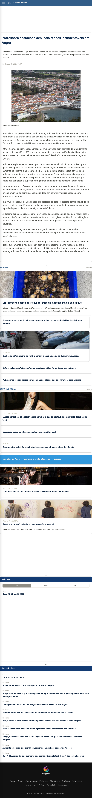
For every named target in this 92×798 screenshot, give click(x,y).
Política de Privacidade (47, 785)
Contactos (66, 781)
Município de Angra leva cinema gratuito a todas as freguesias (32, 459)
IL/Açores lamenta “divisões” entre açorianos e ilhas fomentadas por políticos (39, 368)
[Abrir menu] (3, 2)
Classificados (55, 781)
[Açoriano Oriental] (46, 775)
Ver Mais (89, 267)
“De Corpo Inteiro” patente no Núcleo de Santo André (28, 524)
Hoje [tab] (16, 586)
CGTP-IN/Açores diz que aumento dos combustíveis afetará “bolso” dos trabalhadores (43, 756)
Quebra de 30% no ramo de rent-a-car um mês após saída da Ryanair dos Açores (41, 356)
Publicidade (44, 781)
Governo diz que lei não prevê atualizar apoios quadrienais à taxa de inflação (38, 447)
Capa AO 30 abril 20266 (13, 594)
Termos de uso (31, 785)
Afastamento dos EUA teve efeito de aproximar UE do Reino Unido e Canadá (38, 712)
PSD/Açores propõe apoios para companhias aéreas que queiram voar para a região (42, 380)
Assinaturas (62, 785)
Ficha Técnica (77, 781)
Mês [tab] (75, 586)
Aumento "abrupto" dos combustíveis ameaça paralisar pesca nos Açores (37, 748)
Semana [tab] (46, 586)
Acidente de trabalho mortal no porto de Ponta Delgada (28, 685)
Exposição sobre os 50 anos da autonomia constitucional (29, 432)
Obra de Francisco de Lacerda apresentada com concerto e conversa (36, 491)
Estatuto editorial (31, 781)
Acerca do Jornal (16, 781)
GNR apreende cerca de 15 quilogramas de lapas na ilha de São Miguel (42, 302)
